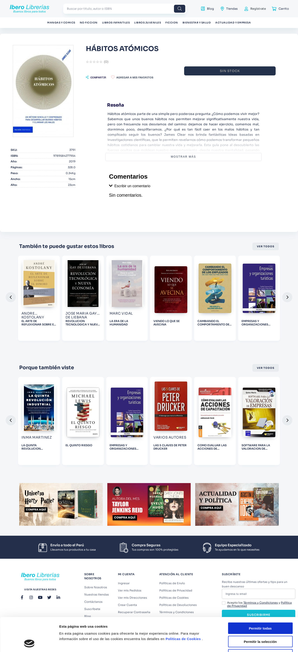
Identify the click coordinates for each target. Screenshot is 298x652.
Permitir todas (260, 596)
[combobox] (124, 9)
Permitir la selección (260, 610)
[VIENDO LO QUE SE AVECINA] (171, 298)
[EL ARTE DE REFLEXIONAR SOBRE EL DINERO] (39, 298)
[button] (96, 77)
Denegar (260, 623)
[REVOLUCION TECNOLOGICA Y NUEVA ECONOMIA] (83, 298)
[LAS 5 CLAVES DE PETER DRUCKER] (171, 421)
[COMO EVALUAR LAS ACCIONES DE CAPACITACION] (215, 421)
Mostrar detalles (244, 643)
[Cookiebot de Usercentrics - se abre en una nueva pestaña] (29, 643)
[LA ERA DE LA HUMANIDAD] (127, 298)
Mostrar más (183, 156)
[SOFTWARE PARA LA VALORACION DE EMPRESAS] (259, 421)
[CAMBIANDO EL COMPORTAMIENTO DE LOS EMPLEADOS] (215, 298)
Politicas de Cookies (183, 607)
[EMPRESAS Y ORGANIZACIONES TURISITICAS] (259, 298)
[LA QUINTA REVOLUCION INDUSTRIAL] (39, 421)
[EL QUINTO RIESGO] (83, 421)
